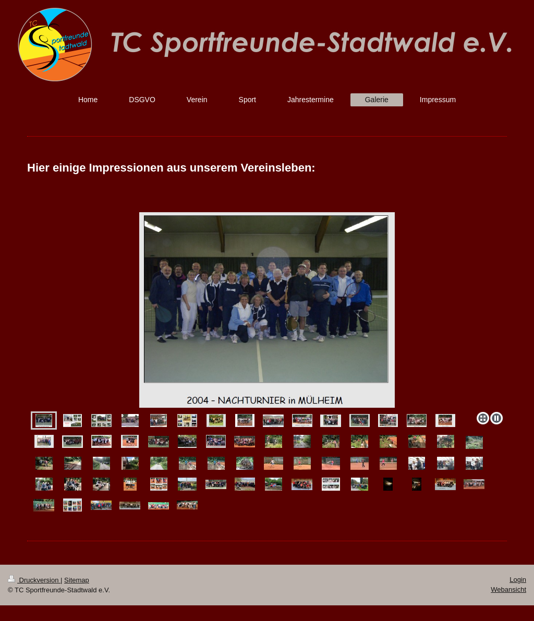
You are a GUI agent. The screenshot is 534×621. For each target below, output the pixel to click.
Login (517, 579)
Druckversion (34, 580)
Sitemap (76, 580)
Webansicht (508, 589)
